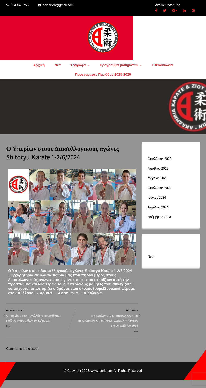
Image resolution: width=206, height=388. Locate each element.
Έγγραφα (80, 65)
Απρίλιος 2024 (158, 207)
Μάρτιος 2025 (157, 178)
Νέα (58, 65)
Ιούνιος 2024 (157, 197)
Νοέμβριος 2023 (159, 217)
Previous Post (39, 316)
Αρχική (39, 65)
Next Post (105, 318)
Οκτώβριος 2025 (159, 159)
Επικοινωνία (162, 65)
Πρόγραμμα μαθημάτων (121, 65)
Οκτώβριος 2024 (159, 188)
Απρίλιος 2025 (158, 168)
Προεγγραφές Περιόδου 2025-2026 (103, 74)
